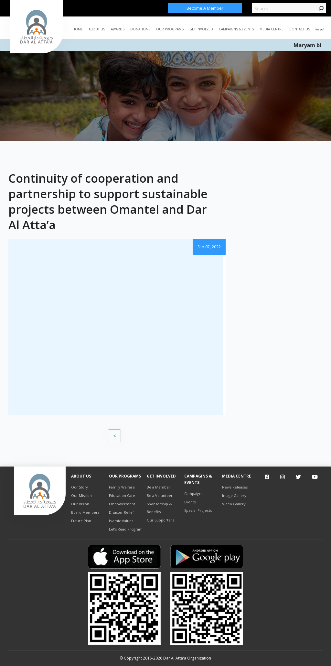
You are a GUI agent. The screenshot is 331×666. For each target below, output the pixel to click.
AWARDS (117, 29)
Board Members (85, 512)
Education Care (122, 495)
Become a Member (205, 8)
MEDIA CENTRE (271, 29)
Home (77, 29)
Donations (140, 29)
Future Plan (81, 520)
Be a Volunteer (160, 495)
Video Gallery (234, 503)
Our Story (79, 487)
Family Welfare (122, 487)
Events (190, 502)
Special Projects (198, 510)
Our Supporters (160, 520)
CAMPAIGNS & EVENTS (236, 29)
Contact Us (299, 29)
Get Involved (201, 29)
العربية (320, 29)
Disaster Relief (121, 512)
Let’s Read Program (126, 529)
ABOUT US (97, 29)
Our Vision (80, 503)
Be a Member (158, 487)
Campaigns (193, 493)
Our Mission (81, 495)
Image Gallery (234, 495)
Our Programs (170, 29)
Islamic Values (121, 520)
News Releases (235, 487)
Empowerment (122, 503)
